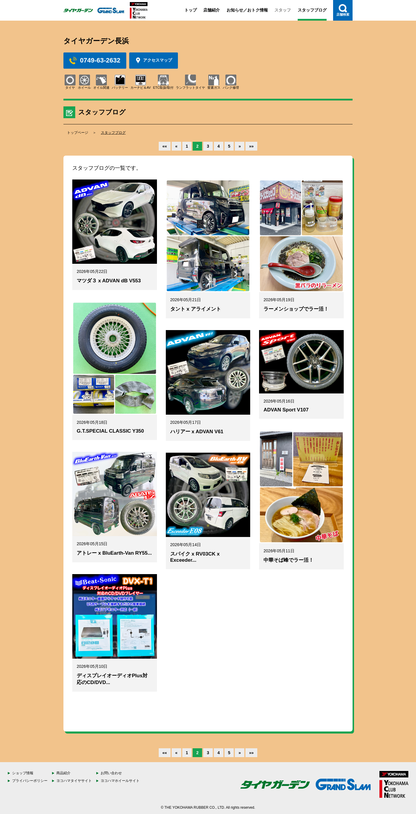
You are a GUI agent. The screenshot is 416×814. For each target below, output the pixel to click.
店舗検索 (342, 10)
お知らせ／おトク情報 (247, 10)
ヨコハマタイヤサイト (74, 781)
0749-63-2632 (94, 60)
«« (164, 146)
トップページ (77, 133)
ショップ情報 (22, 773)
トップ (190, 10)
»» (251, 146)
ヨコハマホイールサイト (120, 781)
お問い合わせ (111, 773)
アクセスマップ (153, 60)
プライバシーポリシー (30, 781)
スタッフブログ (312, 10)
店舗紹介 (211, 10)
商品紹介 (63, 773)
